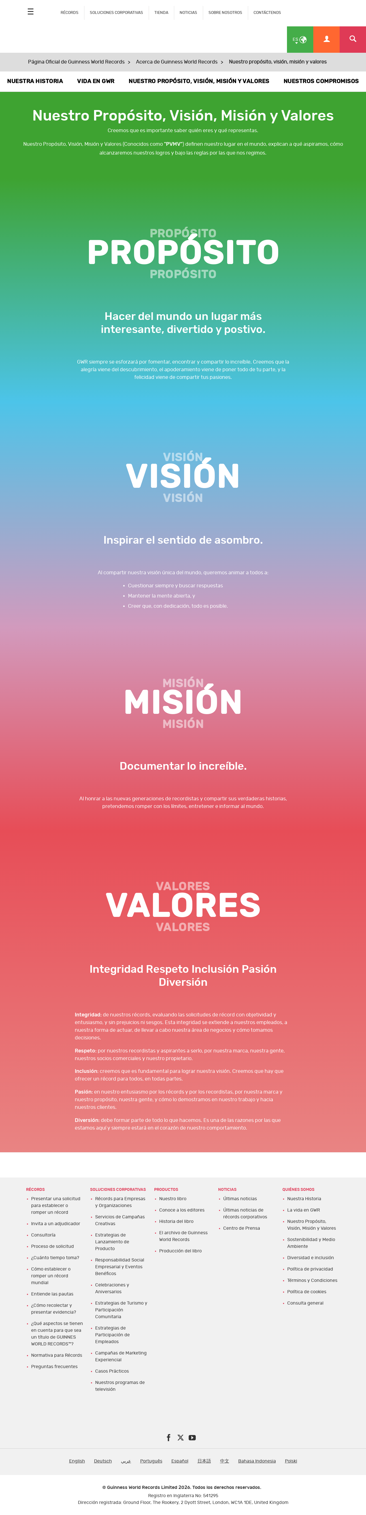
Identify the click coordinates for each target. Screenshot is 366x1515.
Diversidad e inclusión (310, 1258)
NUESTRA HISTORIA (35, 81)
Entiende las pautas (52, 1294)
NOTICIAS (188, 12)
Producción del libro (180, 1251)
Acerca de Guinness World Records (177, 62)
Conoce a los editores (182, 1210)
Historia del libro (176, 1221)
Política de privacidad (310, 1269)
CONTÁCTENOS (267, 12)
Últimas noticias (240, 1199)
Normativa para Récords (56, 1355)
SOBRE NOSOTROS (225, 12)
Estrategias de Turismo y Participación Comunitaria (121, 1310)
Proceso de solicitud (52, 1246)
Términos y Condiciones (312, 1280)
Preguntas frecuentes (54, 1366)
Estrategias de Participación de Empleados (112, 1335)
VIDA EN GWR (95, 81)
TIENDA (161, 12)
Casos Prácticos (112, 1371)
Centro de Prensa (241, 1228)
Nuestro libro (172, 1199)
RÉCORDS (69, 12)
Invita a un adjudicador (55, 1223)
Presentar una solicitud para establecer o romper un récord (55, 1206)
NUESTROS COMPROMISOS (321, 81)
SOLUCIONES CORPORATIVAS (116, 12)
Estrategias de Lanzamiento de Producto (112, 1242)
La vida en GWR (303, 1210)
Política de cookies (306, 1292)
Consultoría (43, 1235)
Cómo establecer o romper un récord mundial (51, 1276)
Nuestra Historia (304, 1199)
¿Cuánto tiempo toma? (55, 1258)
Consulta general (305, 1303)
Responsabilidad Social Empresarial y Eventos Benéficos (119, 1267)
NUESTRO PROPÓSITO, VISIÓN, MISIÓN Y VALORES (199, 81)
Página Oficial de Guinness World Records (76, 62)
